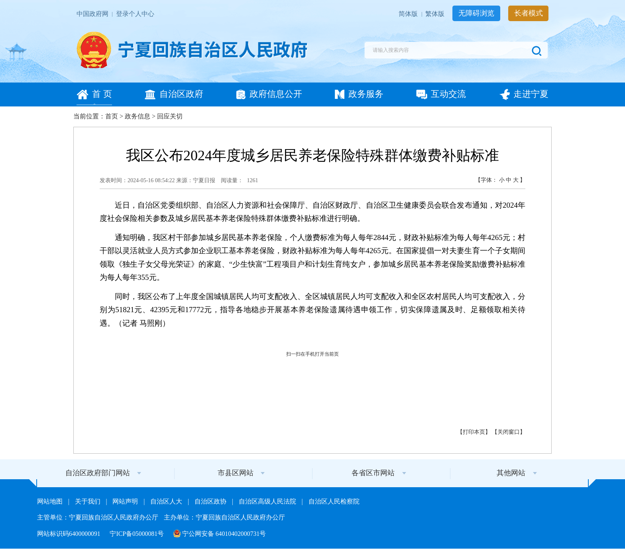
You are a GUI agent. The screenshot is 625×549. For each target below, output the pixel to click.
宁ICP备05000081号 (137, 533)
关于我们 (88, 501)
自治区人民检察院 (334, 501)
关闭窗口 (508, 432)
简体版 (409, 13)
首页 (111, 116)
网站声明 (126, 501)
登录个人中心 (135, 13)
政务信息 (137, 116)
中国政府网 (93, 13)
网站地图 (50, 501)
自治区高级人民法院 (268, 501)
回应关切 (170, 116)
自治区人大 (167, 501)
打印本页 (474, 432)
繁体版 (435, 13)
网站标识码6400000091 (69, 533)
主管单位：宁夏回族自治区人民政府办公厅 (98, 517)
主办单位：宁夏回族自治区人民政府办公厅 (224, 517)
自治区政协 (211, 501)
